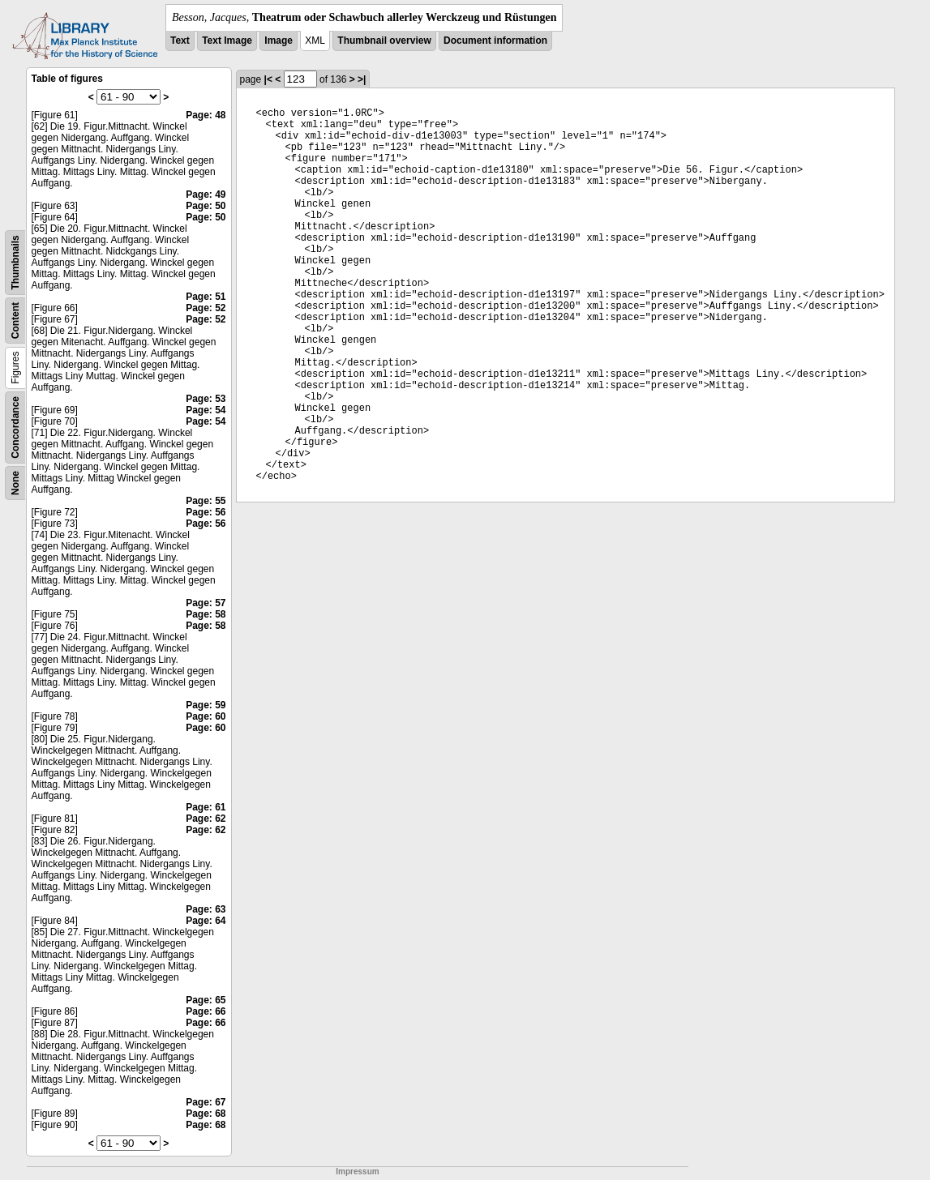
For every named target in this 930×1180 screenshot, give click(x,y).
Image (278, 40)
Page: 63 (205, 909)
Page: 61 (205, 807)
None (15, 483)
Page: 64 (205, 920)
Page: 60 (205, 716)
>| (362, 79)
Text (180, 40)
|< (268, 79)
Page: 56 (205, 512)
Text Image (227, 40)
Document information (495, 40)
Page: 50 (205, 206)
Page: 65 (205, 1000)
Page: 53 (205, 398)
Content (15, 320)
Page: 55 (205, 501)
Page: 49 (205, 194)
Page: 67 (205, 1102)
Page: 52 (205, 308)
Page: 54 (205, 410)
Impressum (357, 1171)
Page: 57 (205, 603)
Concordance (15, 427)
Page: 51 (205, 296)
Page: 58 (205, 614)
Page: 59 (205, 705)
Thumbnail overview (384, 40)
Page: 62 (205, 818)
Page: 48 (205, 115)
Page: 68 (205, 1113)
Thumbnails (15, 262)
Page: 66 (205, 1011)
